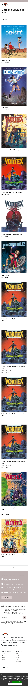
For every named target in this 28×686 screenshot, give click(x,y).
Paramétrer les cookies (15, 684)
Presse (17, 659)
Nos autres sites (6, 1)
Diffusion (17, 653)
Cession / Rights (19, 661)
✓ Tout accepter (16, 682)
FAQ (2, 655)
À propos (3, 653)
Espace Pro (23, 1)
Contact (3, 659)
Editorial (17, 655)
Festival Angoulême (5, 670)
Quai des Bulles (4, 671)
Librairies (17, 657)
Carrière (3, 657)
